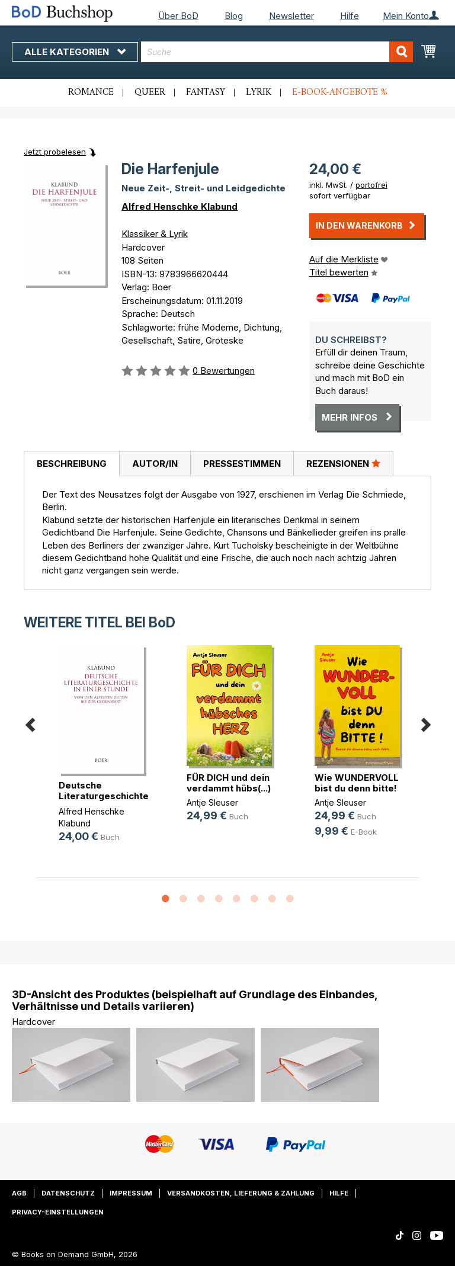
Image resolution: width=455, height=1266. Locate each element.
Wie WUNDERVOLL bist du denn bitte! (357, 783)
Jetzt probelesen (55, 151)
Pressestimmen (242, 463)
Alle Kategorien (75, 51)
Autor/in (155, 463)
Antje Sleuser (212, 802)
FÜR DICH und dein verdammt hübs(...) (229, 783)
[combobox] (277, 51)
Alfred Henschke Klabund (179, 206)
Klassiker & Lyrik (154, 233)
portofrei (371, 185)
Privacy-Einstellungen (58, 1212)
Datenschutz (68, 1193)
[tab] (71, 464)
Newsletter (291, 15)
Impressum (131, 1193)
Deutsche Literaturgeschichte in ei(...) (104, 796)
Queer (149, 92)
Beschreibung (72, 463)
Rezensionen (343, 463)
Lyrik (258, 92)
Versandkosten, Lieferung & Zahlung (241, 1193)
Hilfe (349, 15)
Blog (234, 15)
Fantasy (205, 92)
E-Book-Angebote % (339, 92)
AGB (19, 1193)
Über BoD (178, 15)
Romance (91, 92)
